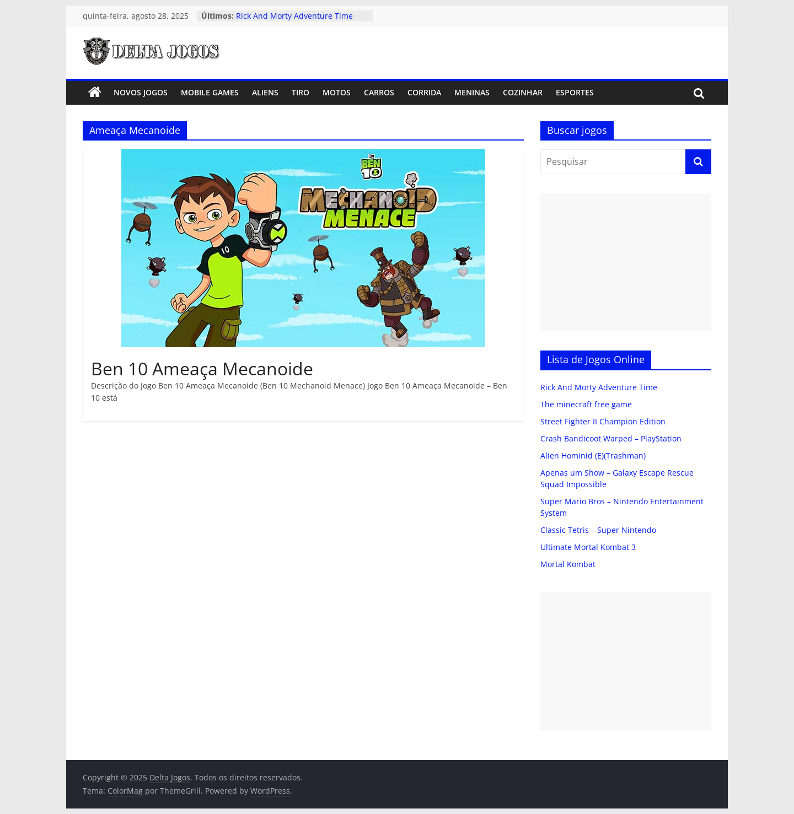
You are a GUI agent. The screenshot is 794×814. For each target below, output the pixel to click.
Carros (379, 92)
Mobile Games (210, 92)
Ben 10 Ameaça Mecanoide (202, 368)
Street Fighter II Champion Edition (603, 421)
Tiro (300, 92)
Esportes (575, 92)
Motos (337, 92)
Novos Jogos (141, 92)
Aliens (265, 92)
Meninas (472, 92)
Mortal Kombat (568, 564)
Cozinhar (523, 92)
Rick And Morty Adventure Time (294, 15)
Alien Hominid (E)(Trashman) (593, 455)
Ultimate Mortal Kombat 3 (588, 547)
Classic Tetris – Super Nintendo (598, 530)
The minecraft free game (586, 404)
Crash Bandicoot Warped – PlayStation (611, 438)
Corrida (424, 92)
